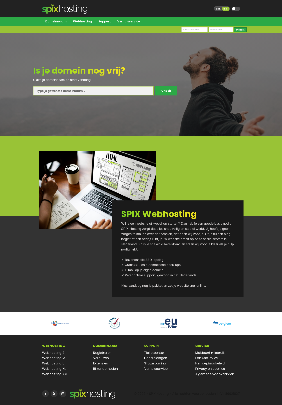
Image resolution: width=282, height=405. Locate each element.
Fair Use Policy (206, 358)
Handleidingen (155, 358)
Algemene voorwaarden (214, 374)
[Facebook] (45, 393)
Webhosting (82, 21)
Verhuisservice (128, 21)
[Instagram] (62, 393)
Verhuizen (101, 358)
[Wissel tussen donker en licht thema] (236, 9)
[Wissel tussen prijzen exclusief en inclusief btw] (222, 8)
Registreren (102, 352)
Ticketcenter (154, 352)
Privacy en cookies (210, 368)
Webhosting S (53, 352)
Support (104, 21)
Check (166, 91)
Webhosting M (53, 358)
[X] (54, 393)
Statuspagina (155, 363)
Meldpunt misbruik (210, 352)
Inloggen (240, 30)
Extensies (100, 363)
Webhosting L (53, 363)
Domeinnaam (56, 21)
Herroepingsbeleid (210, 363)
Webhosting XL (54, 368)
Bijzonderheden (105, 368)
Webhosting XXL (55, 374)
